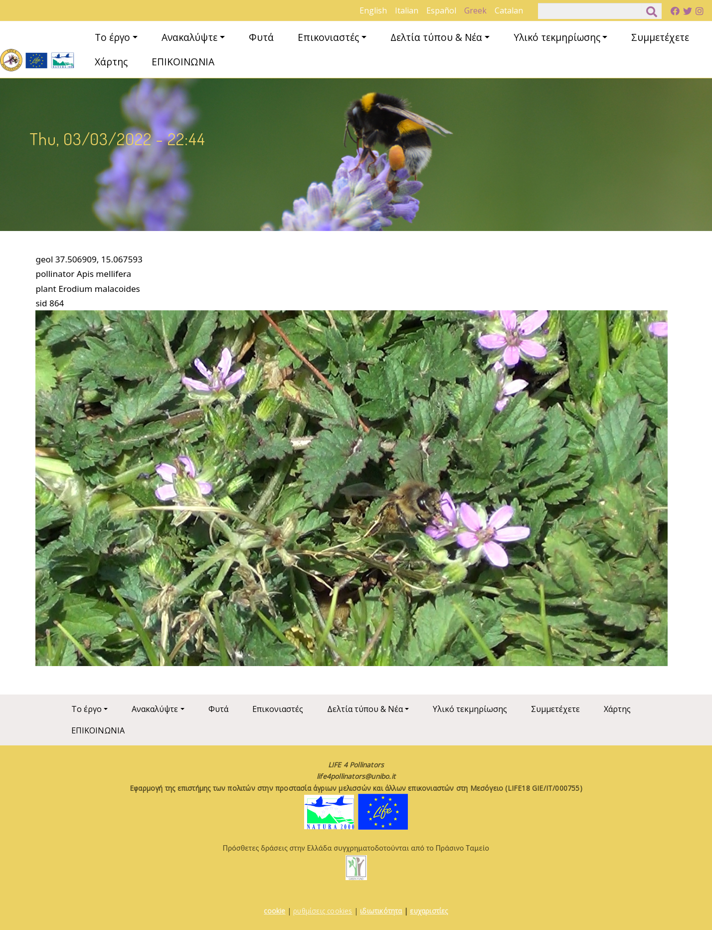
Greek (475, 10)
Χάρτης (111, 61)
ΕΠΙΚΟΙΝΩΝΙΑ (183, 61)
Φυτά (261, 37)
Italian (406, 10)
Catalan (509, 10)
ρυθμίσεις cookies (322, 911)
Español (441, 10)
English (373, 10)
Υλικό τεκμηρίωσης (557, 37)
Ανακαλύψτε (189, 37)
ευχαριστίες (429, 911)
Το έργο (112, 37)
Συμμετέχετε (660, 37)
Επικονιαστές (328, 37)
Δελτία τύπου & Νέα (436, 37)
